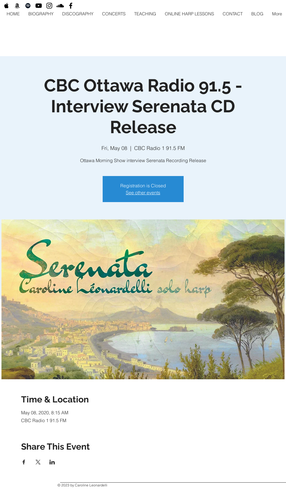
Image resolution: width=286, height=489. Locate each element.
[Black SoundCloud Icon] (60, 6)
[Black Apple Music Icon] (6, 6)
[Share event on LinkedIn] (52, 462)
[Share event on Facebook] (24, 462)
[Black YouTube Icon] (39, 6)
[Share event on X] (38, 462)
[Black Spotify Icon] (28, 6)
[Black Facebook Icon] (71, 6)
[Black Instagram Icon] (49, 6)
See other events (143, 192)
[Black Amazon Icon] (17, 6)
